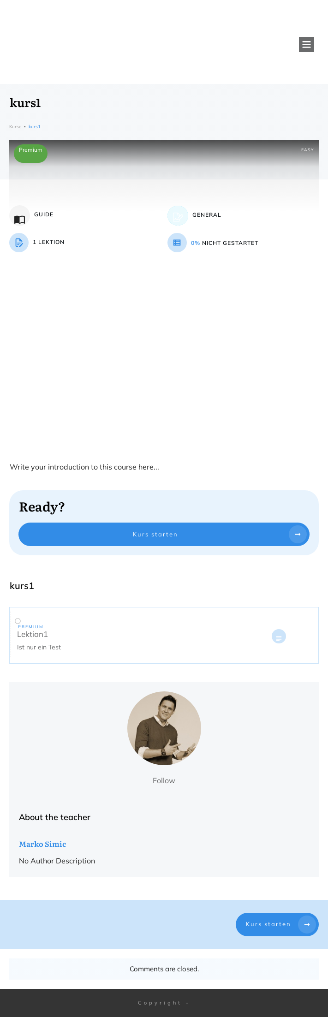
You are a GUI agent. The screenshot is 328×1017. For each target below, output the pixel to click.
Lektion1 (32, 634)
